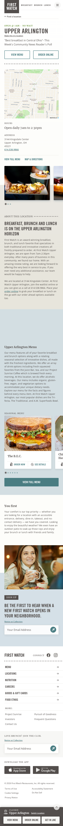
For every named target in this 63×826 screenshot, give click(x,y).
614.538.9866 (11, 149)
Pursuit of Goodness (47, 714)
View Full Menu (12, 159)
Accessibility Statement (42, 788)
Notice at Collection (13, 621)
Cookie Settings (12, 793)
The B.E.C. (14, 456)
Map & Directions (34, 159)
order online (11, 291)
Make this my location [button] (13, 36)
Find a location (12, 16)
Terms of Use (11, 788)
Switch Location (37, 813)
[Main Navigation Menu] (57, 5)
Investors (13, 719)
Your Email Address (19, 630)
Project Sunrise (13, 714)
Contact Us (11, 724)
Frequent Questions (45, 719)
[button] (5, 204)
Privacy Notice (11, 797)
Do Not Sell (37, 792)
